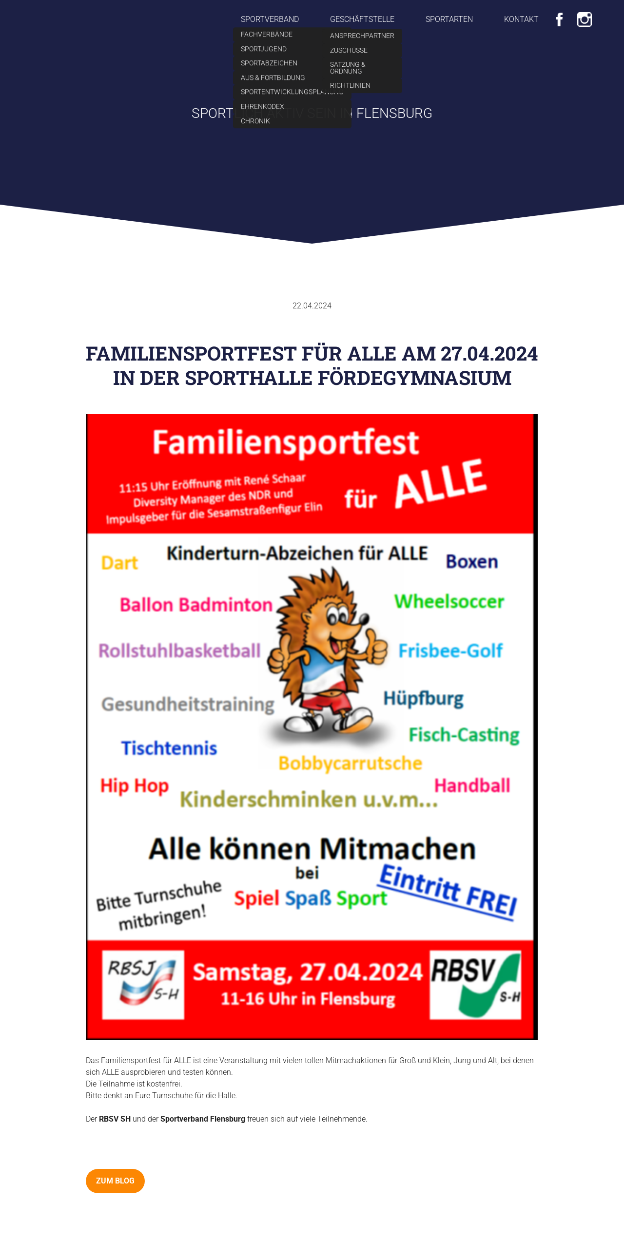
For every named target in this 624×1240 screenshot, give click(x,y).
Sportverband (270, 19)
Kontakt (521, 19)
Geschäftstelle (362, 19)
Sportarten (449, 19)
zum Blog (115, 1180)
